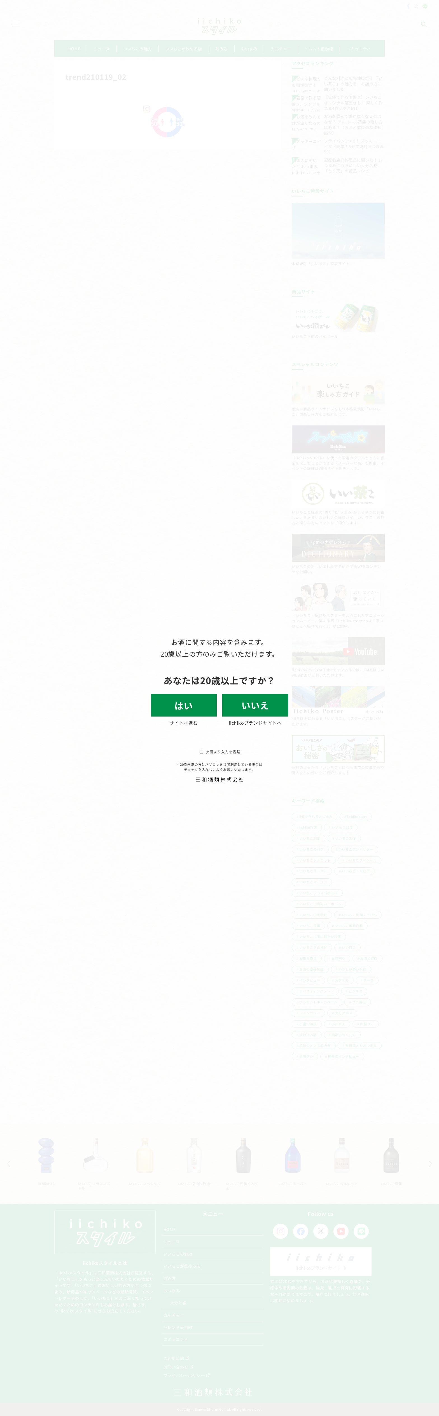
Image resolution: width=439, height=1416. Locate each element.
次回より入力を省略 (220, 751)
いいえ (255, 705)
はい (183, 705)
